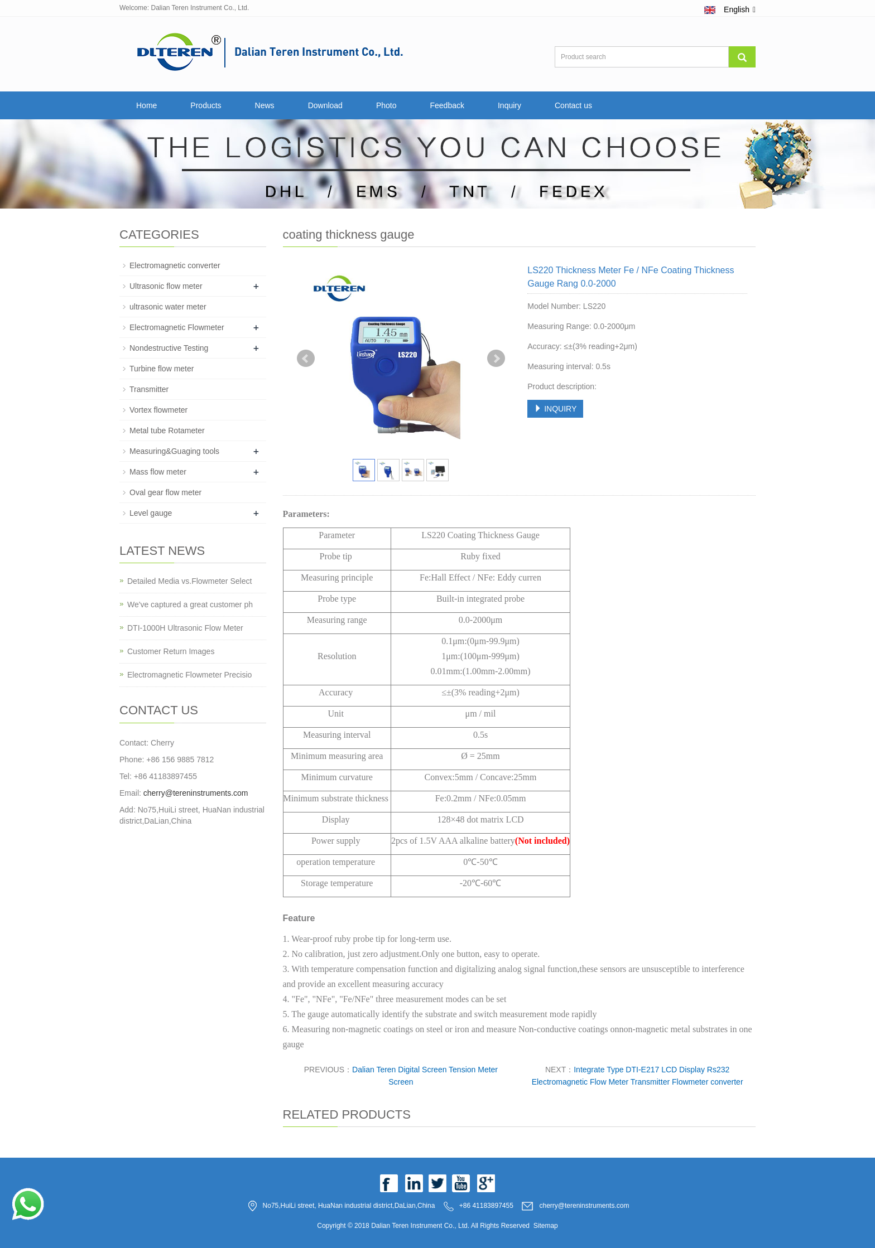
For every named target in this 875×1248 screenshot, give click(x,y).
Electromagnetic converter (174, 265)
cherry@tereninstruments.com (195, 793)
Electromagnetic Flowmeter (176, 327)
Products (205, 105)
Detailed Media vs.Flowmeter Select (189, 581)
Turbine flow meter (161, 368)
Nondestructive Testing (168, 348)
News (265, 105)
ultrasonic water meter (167, 306)
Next (496, 358)
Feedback (447, 105)
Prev (306, 358)
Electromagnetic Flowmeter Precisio (189, 674)
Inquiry (509, 105)
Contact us (573, 105)
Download (325, 105)
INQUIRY (555, 408)
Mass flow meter (157, 471)
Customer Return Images (170, 651)
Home (146, 105)
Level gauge (150, 513)
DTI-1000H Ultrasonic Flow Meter (185, 627)
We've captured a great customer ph (190, 604)
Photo (386, 105)
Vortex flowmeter (158, 409)
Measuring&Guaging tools (174, 451)
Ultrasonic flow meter (166, 286)
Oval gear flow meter (165, 492)
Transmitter (149, 389)
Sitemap (545, 1226)
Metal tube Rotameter (167, 430)
